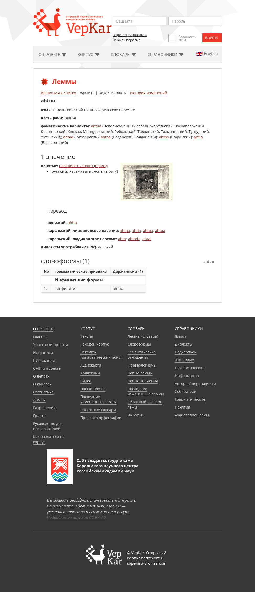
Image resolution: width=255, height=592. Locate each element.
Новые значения (143, 380)
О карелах (42, 384)
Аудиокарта (90, 365)
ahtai (146, 238)
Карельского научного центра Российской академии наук (108, 468)
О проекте (43, 328)
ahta (122, 238)
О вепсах (41, 376)
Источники (43, 352)
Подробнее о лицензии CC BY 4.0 (76, 517)
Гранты (39, 415)
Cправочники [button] (165, 54)
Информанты (187, 375)
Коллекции (90, 372)
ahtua (96, 125)
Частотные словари (98, 409)
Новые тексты (92, 388)
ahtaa (68, 137)
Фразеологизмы (142, 365)
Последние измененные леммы (146, 391)
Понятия (182, 407)
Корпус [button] (89, 54)
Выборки (136, 415)
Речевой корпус (94, 344)
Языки (180, 336)
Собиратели (185, 391)
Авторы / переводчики (195, 383)
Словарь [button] (123, 54)
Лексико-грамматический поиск (101, 354)
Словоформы (139, 344)
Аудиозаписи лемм (192, 415)
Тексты (86, 336)
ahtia (198, 137)
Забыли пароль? (126, 40)
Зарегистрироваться (130, 34)
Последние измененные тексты (98, 399)
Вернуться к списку (58, 92)
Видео (85, 380)
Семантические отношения (142, 354)
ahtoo (164, 137)
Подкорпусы (186, 351)
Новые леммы (140, 372)
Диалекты (184, 344)
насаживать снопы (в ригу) (83, 165)
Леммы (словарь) (143, 336)
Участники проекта (50, 344)
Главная (40, 336)
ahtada (134, 238)
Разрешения (44, 407)
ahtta (72, 222)
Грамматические (190, 399)
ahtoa (106, 137)
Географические (189, 367)
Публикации (44, 360)
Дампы (39, 399)
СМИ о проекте (47, 368)
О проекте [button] (53, 54)
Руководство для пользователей (47, 426)
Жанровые (184, 359)
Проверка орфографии (100, 417)
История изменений (148, 92)
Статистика (43, 391)
